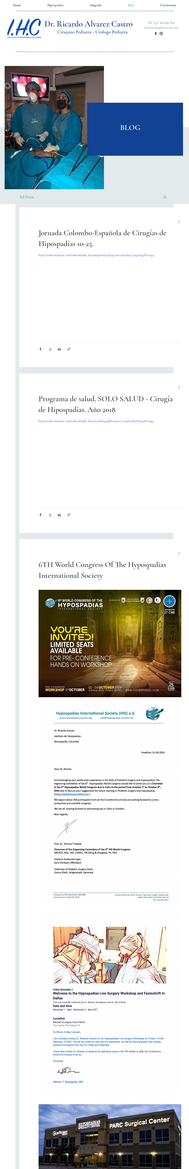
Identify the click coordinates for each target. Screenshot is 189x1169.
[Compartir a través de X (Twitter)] (50, 349)
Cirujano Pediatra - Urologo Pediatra (92, 32)
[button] (165, 197)
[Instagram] (161, 34)
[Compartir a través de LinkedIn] (59, 349)
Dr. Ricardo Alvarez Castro (89, 24)
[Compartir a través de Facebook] (40, 349)
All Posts (26, 197)
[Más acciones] (179, 221)
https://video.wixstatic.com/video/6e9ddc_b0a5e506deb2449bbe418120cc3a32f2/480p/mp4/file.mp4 (96, 421)
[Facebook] (156, 34)
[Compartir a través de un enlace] (69, 349)
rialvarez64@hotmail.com (161, 27)
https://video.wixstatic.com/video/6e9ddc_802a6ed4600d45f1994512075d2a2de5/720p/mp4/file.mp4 (96, 255)
